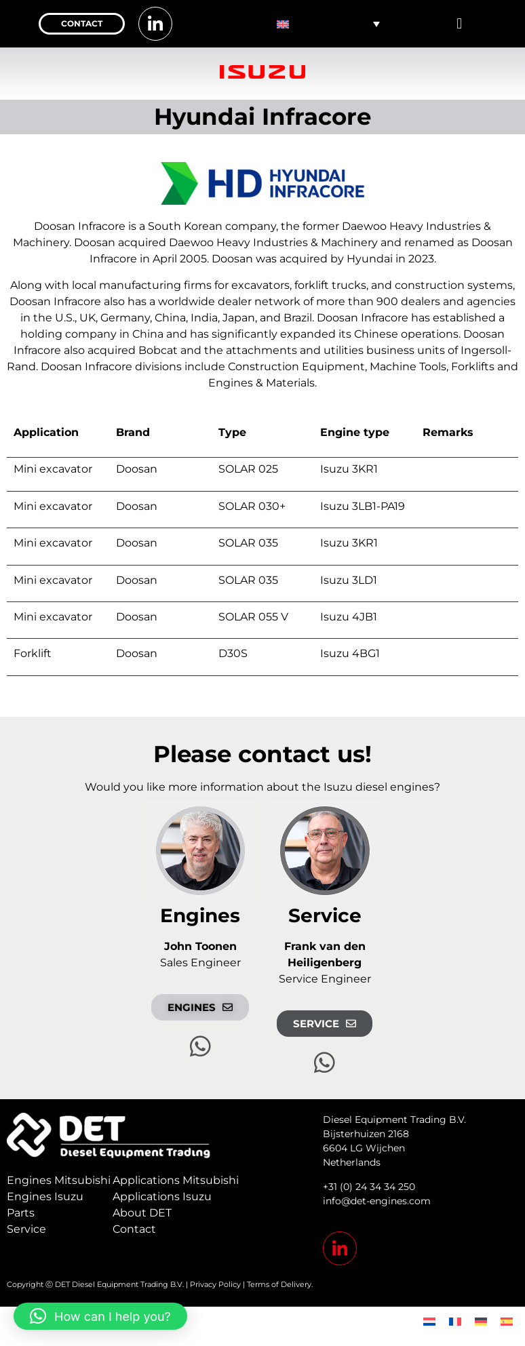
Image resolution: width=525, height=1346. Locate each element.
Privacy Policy (215, 1284)
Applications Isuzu (162, 1196)
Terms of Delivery (279, 1284)
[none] (328, 23)
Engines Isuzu (45, 1196)
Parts (21, 1212)
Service (26, 1229)
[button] (459, 24)
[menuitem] (328, 23)
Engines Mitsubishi (59, 1180)
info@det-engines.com (377, 1201)
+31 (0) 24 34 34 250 (369, 1187)
